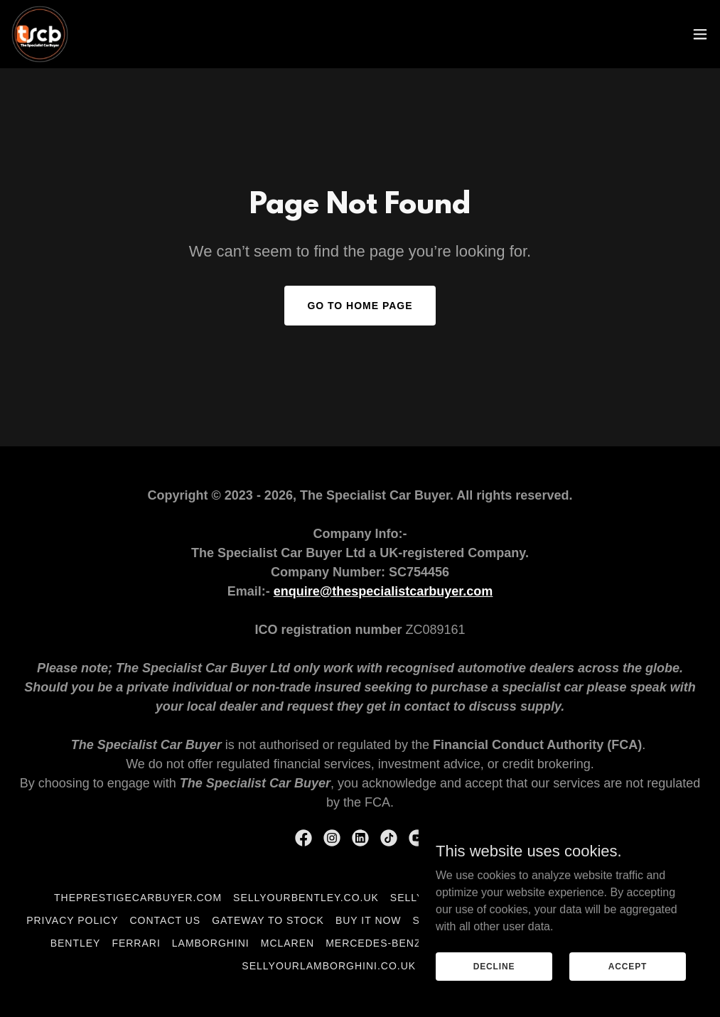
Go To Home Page (359, 305)
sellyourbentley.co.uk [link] (306, 897)
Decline (494, 966)
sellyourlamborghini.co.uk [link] (329, 966)
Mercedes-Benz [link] (373, 943)
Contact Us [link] (165, 920)
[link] (39, 34)
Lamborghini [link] (210, 943)
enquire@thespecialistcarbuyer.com (383, 591)
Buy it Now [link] (368, 920)
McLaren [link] (287, 943)
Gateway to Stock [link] (268, 920)
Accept (627, 966)
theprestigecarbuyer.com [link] (138, 897)
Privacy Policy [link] (72, 920)
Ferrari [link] (136, 943)
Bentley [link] (75, 943)
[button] (700, 34)
